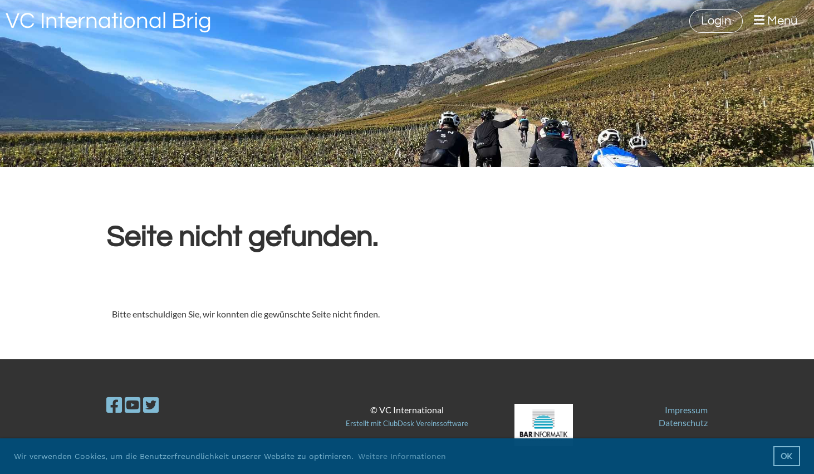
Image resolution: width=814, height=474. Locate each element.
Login (716, 20)
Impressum (686, 409)
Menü (775, 20)
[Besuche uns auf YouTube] (132, 405)
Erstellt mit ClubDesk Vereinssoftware (407, 423)
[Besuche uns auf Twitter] (151, 405)
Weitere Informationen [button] (402, 456)
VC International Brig (109, 20)
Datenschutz (683, 422)
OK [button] (786, 456)
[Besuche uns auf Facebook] (114, 405)
